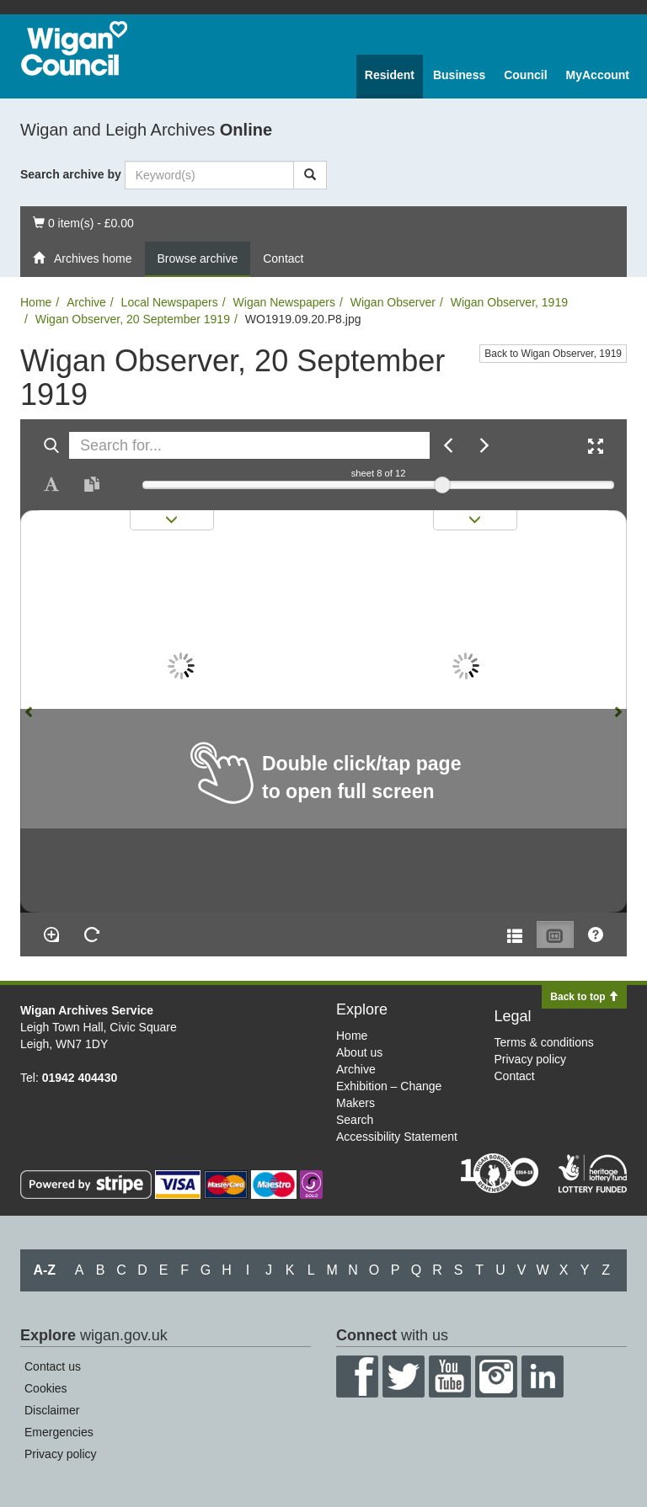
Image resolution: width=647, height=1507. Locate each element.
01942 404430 (80, 1077)
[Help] (595, 934)
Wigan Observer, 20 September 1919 (132, 319)
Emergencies (59, 1432)
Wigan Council (74, 48)
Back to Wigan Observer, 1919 (553, 353)
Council (525, 75)
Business (459, 75)
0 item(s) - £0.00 (83, 222)
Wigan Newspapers (284, 302)
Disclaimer (51, 1410)
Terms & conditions (544, 1042)
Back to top (584, 997)
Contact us (52, 1366)
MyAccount (597, 75)
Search (354, 1119)
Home (35, 302)
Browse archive (198, 258)
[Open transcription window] (91, 484)
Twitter (403, 1376)
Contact (283, 258)
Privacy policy (531, 1059)
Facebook (357, 1376)
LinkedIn (542, 1376)
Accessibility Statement (396, 1136)
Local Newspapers (169, 302)
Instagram (496, 1376)
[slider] (442, 485)
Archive (86, 302)
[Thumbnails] (555, 934)
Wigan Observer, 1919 (509, 302)
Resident (389, 75)
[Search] (310, 175)
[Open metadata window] (514, 934)
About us (359, 1052)
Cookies (45, 1388)
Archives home (82, 258)
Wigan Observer (393, 302)
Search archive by (70, 174)
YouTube (450, 1376)
